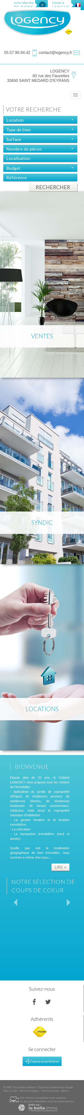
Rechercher (53, 187)
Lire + (60, 867)
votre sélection (24, 5)
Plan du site (10, 1090)
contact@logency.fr (55, 52)
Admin (65, 1090)
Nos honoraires (50, 1090)
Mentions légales (29, 1090)
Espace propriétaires (42, 1061)
